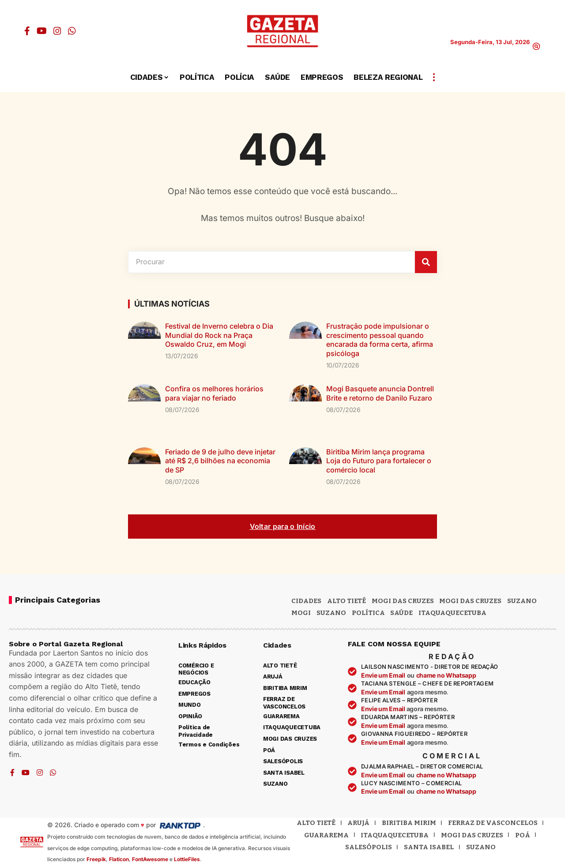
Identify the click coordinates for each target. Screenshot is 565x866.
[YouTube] (41, 30)
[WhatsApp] (72, 30)
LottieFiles (187, 859)
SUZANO (331, 613)
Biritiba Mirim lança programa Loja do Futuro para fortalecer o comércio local (378, 461)
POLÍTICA (368, 613)
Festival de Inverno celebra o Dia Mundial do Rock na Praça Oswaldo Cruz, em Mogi (219, 335)
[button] (536, 46)
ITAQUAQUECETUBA (452, 613)
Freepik (96, 859)
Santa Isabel (429, 847)
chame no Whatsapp (446, 675)
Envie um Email (383, 675)
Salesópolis (368, 847)
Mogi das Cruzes (470, 601)
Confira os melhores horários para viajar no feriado (214, 393)
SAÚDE (401, 613)
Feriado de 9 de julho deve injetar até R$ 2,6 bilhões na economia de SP (220, 461)
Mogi (301, 613)
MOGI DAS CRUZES (403, 601)
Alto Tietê (346, 601)
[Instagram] (57, 30)
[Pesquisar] (426, 262)
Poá (522, 835)
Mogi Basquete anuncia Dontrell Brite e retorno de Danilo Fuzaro (380, 393)
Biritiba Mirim (409, 823)
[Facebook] (27, 30)
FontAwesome (150, 859)
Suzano (522, 601)
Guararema (326, 835)
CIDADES (306, 601)
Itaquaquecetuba (395, 835)
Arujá (358, 823)
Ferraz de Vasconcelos (493, 823)
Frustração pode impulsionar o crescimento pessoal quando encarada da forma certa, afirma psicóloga (379, 340)
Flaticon (119, 859)
